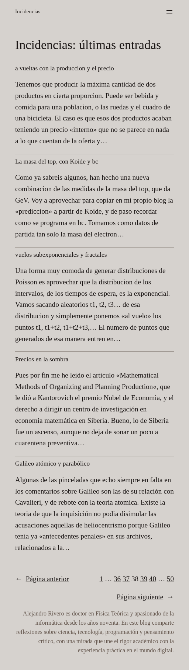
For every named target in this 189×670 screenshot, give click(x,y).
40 (152, 579)
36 (117, 579)
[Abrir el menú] (169, 11)
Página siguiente (145, 597)
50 (170, 579)
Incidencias (27, 11)
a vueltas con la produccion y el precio (64, 68)
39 (143, 579)
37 (126, 579)
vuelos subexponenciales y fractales (61, 254)
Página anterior (42, 579)
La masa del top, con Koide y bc (56, 161)
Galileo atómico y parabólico (52, 463)
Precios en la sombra (41, 359)
